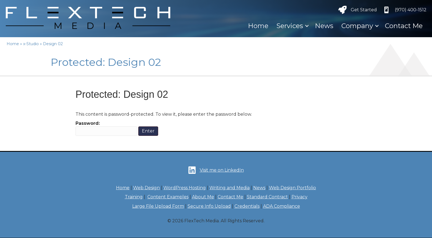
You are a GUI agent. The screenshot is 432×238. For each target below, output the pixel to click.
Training (134, 196)
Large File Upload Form (158, 206)
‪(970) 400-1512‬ (410, 9)
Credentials (247, 206)
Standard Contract (267, 196)
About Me (203, 196)
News (324, 26)
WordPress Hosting (184, 187)
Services (289, 26)
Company (357, 26)
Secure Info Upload (209, 206)
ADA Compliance (281, 206)
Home (258, 26)
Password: (106, 128)
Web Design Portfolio (292, 187)
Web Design (146, 187)
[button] (307, 26)
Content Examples (167, 196)
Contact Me (404, 26)
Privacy (299, 196)
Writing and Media (229, 187)
